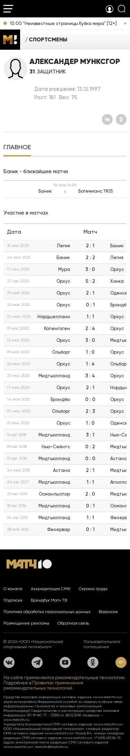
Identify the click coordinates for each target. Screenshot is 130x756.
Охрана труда (93, 588)
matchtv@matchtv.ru (51, 747)
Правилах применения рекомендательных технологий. (43, 685)
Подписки (13, 600)
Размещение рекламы (26, 623)
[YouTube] (65, 662)
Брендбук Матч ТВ (49, 600)
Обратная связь (73, 623)
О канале (13, 588)
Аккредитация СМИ (50, 588)
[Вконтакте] (107, 119)
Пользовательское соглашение (102, 644)
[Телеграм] (37, 662)
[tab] (17, 147)
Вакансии (108, 611)
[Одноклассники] (121, 119)
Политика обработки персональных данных (46, 611)
